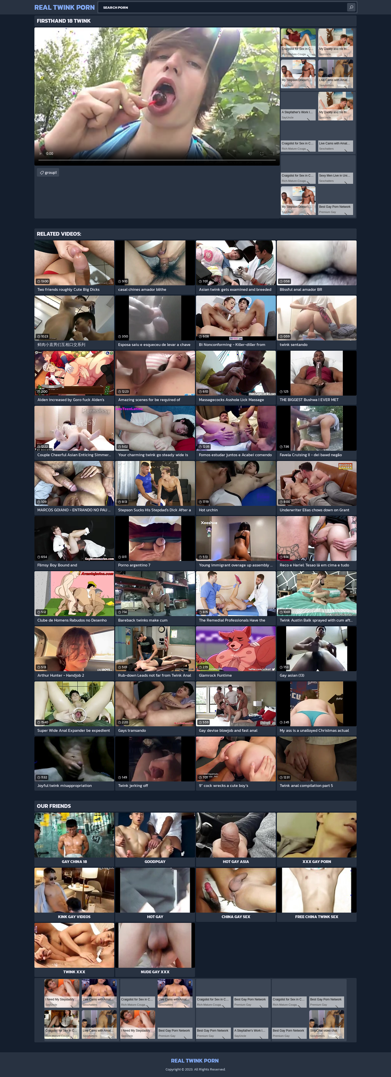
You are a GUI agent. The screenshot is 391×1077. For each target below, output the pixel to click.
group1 (51, 172)
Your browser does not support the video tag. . (157, 96)
